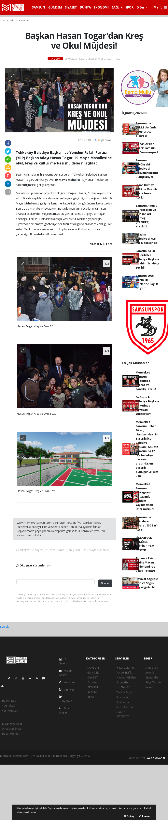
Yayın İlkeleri (9, 705)
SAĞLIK (117, 7)
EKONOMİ (101, 7)
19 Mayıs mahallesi (68, 179)
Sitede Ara (151, 667)
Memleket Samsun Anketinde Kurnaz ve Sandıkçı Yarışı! (146, 381)
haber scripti (7, 760)
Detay (129, 816)
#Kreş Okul (73, 550)
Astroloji (150, 687)
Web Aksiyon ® (156, 758)
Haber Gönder (11, 733)
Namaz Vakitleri (126, 677)
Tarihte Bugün (125, 692)
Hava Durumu (125, 667)
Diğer (141, 7)
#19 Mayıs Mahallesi (95, 550)
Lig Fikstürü (123, 687)
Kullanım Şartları (12, 724)
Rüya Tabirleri (153, 682)
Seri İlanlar (122, 702)
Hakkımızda (9, 700)
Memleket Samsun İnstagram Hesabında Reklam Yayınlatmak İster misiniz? (145, 496)
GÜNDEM (55, 7)
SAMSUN (38, 7)
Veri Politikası (10, 710)
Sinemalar (122, 697)
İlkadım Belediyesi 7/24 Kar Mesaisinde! (147, 239)
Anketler (150, 672)
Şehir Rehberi (124, 707)
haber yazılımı (99, 756)
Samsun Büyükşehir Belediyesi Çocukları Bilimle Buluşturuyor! (147, 168)
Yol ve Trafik (124, 672)
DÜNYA (85, 7)
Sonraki (4, 626)
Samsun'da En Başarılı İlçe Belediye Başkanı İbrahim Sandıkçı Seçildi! (147, 259)
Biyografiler (152, 677)
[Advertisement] (84, 792)
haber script (40, 760)
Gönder (105, 583)
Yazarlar (67, 682)
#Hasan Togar (55, 550)
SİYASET (71, 7)
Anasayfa (9, 20)
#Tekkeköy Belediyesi (29, 550)
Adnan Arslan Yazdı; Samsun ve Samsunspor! (147, 148)
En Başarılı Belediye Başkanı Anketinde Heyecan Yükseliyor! (147, 405)
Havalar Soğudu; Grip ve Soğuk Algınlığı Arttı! (147, 583)
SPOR (129, 7)
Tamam (145, 816)
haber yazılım (24, 760)
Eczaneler (122, 682)
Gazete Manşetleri (122, 714)
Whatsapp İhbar (11, 729)
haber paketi (116, 756)
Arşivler (66, 689)
